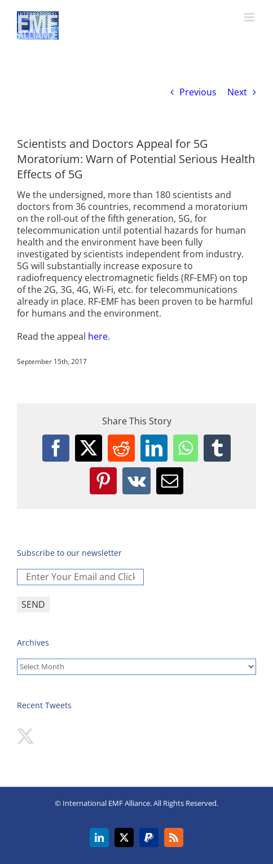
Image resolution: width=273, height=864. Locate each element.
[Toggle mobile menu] (250, 17)
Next (237, 92)
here (98, 336)
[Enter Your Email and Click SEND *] (80, 577)
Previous (198, 92)
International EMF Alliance (106, 803)
